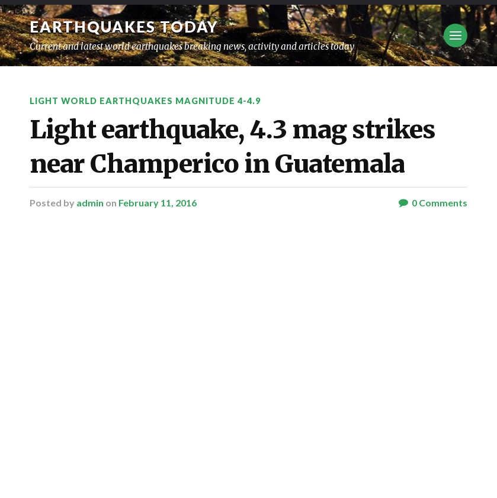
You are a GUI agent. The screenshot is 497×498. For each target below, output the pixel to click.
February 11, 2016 (157, 202)
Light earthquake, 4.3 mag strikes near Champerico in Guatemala (232, 146)
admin (90, 202)
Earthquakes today (124, 26)
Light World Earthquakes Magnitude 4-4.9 (145, 101)
